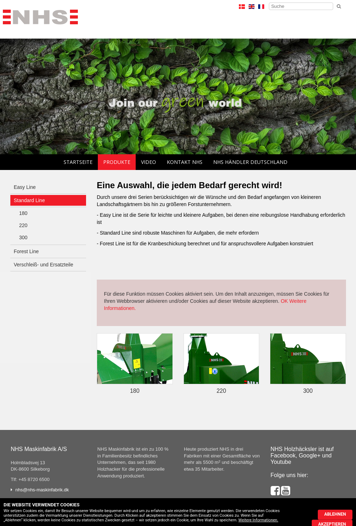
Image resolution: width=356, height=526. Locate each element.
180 (23, 213)
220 (23, 225)
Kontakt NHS (184, 162)
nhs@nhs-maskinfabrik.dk (42, 489)
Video (148, 162)
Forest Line (26, 251)
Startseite (78, 162)
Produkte (116, 162)
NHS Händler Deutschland (250, 162)
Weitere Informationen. (259, 520)
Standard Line (29, 200)
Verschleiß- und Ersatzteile (44, 264)
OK (284, 301)
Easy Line (25, 187)
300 (23, 237)
